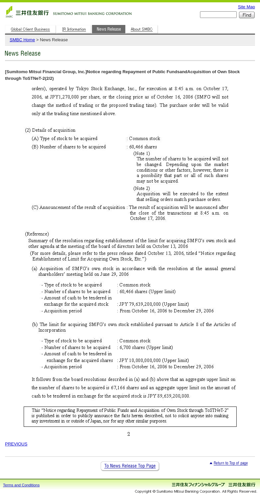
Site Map (246, 6)
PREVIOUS (16, 443)
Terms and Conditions (21, 485)
